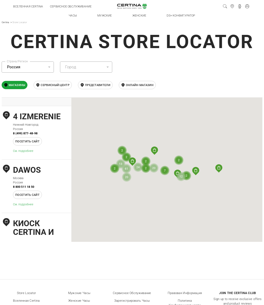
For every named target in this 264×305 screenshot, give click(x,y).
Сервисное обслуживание (71, 6)
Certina (5, 22)
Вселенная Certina (28, 6)
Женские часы (79, 301)
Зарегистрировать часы (132, 301)
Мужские (104, 15)
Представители (97, 85)
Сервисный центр (55, 85)
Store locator (26, 293)
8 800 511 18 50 (23, 186)
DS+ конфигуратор (181, 15)
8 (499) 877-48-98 (25, 133)
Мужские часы (79, 293)
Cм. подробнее (23, 150)
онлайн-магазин (139, 85)
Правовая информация (185, 293)
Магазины (17, 85)
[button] (218, 168)
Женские (139, 15)
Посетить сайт (27, 141)
